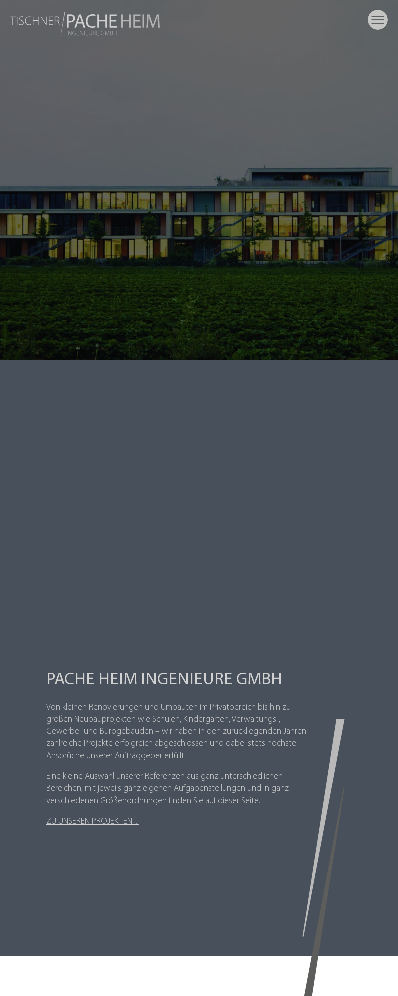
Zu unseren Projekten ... (92, 821)
